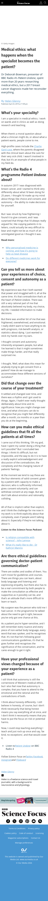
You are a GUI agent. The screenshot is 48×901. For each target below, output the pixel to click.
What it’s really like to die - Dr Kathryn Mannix (21, 546)
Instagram (6, 759)
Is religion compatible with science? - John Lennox (20, 539)
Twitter (29, 756)
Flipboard (21, 759)
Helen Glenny (7, 771)
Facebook (38, 756)
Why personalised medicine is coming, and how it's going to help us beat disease (22, 250)
